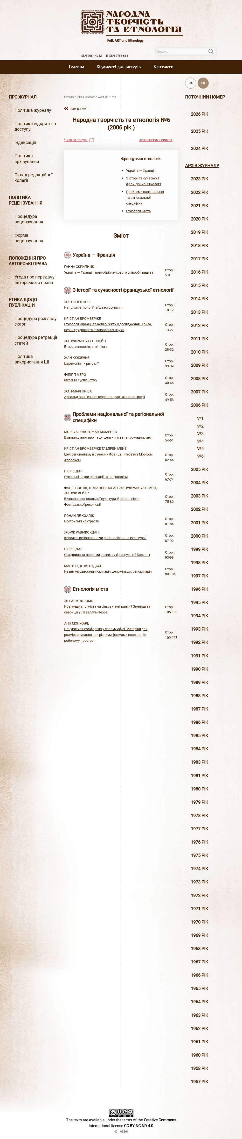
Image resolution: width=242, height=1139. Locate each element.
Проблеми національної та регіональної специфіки (145, 197)
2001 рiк (199, 522)
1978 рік (199, 815)
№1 (200, 418)
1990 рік (199, 669)
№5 (200, 448)
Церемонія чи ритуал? (81, 363)
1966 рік (199, 975)
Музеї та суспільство (80, 380)
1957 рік (199, 1081)
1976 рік (199, 842)
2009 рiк (199, 365)
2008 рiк (199, 378)
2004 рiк (199, 482)
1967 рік (199, 962)
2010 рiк (199, 352)
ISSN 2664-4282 (91, 55)
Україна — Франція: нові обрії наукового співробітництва (108, 272)
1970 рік (199, 922)
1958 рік (199, 1068)
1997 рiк (199, 576)
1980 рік (199, 789)
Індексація (25, 142)
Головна (76, 67)
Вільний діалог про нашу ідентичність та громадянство (107, 437)
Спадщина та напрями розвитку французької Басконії (107, 555)
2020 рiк (199, 219)
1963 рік (199, 1015)
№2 (200, 426)
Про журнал (23, 97)
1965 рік (199, 988)
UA (191, 83)
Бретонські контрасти (81, 521)
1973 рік (199, 882)
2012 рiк (199, 325)
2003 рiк (199, 496)
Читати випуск (76, 140)
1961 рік (199, 1041)
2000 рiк (199, 536)
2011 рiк (199, 338)
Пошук (214, 51)
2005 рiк (199, 469)
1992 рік (199, 642)
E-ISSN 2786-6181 (118, 55)
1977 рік (199, 828)
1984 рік (199, 749)
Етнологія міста (138, 211)
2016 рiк (199, 272)
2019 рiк (199, 232)
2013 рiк (199, 312)
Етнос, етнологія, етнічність (85, 347)
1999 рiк (199, 549)
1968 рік (199, 948)
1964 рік (199, 1001)
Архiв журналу (202, 165)
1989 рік (199, 682)
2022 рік (199, 192)
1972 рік (199, 895)
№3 (200, 433)
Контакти (163, 67)
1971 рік (199, 908)
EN (203, 83)
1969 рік (199, 935)
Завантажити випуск (155, 140)
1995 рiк (199, 602)
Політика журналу (32, 110)
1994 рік (199, 615)
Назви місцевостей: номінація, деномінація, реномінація (108, 571)
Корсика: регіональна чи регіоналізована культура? (105, 538)
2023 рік (199, 179)
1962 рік (199, 1028)
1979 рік (199, 802)
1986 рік (199, 722)
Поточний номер (205, 97)
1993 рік (199, 629)
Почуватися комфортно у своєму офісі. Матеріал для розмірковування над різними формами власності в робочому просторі (105, 634)
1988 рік (199, 695)
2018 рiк (199, 245)
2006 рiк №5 (78, 109)
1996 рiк (199, 589)
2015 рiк (199, 285)
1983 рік (199, 762)
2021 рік (199, 205)
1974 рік (199, 868)
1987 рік (199, 709)
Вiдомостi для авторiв (118, 67)
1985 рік (199, 735)
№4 (200, 441)
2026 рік (199, 114)
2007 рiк (199, 392)
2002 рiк (199, 509)
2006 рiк (199, 405)
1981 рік (199, 775)
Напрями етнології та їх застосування (94, 307)
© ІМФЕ (121, 1131)
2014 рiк (199, 298)
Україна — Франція (141, 170)
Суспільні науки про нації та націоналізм (96, 477)
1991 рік (199, 656)
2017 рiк (199, 258)
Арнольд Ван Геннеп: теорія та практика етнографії (104, 397)
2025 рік (199, 131)
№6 (200, 456)
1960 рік (199, 1055)
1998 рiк (199, 562)
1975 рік (199, 855)
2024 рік (199, 148)
